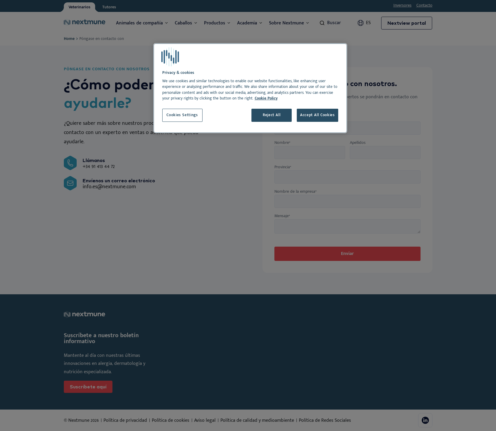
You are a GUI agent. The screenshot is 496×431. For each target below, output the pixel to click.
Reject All (271, 115)
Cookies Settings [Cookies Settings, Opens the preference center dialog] (182, 115)
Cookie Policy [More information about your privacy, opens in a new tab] (266, 98)
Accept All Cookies (317, 115)
